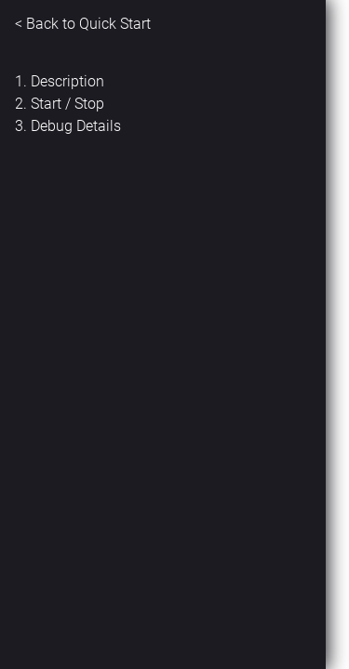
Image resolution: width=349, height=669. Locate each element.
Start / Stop (67, 103)
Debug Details (76, 126)
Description (67, 81)
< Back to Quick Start (83, 24)
